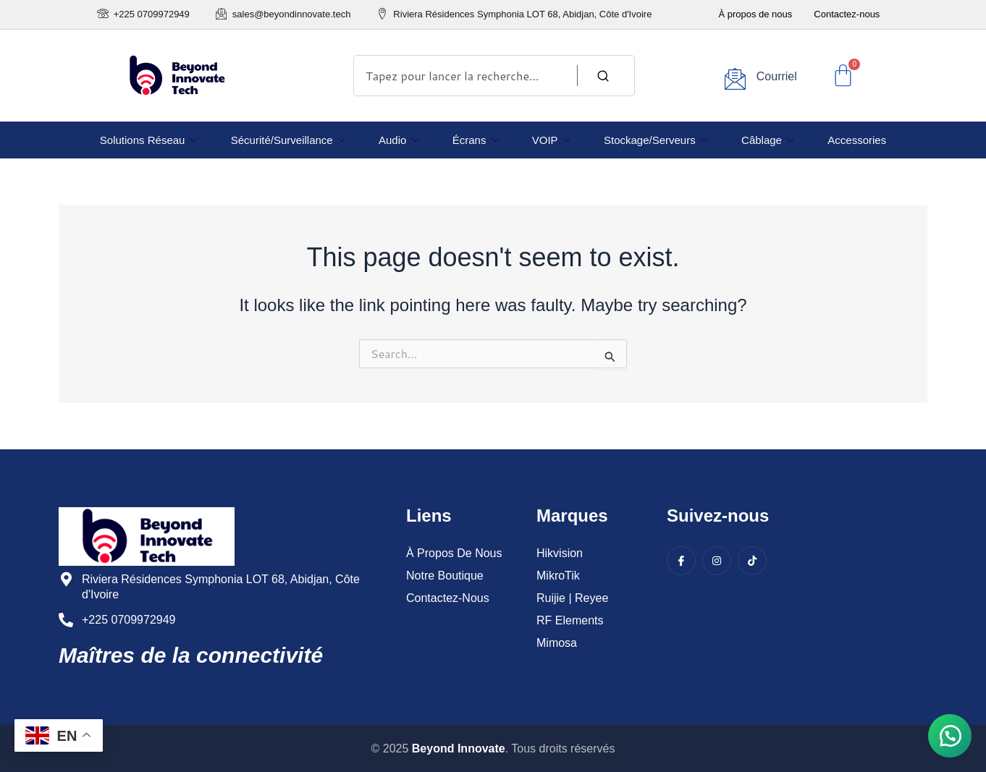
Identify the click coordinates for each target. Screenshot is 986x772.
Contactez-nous (847, 14)
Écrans (475, 140)
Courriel (777, 76)
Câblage (767, 140)
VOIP (551, 140)
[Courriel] (735, 78)
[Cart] (843, 75)
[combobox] (493, 75)
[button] (950, 736)
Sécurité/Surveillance (289, 140)
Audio (399, 140)
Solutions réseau (149, 140)
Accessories (856, 140)
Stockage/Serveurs (655, 140)
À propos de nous (755, 14)
